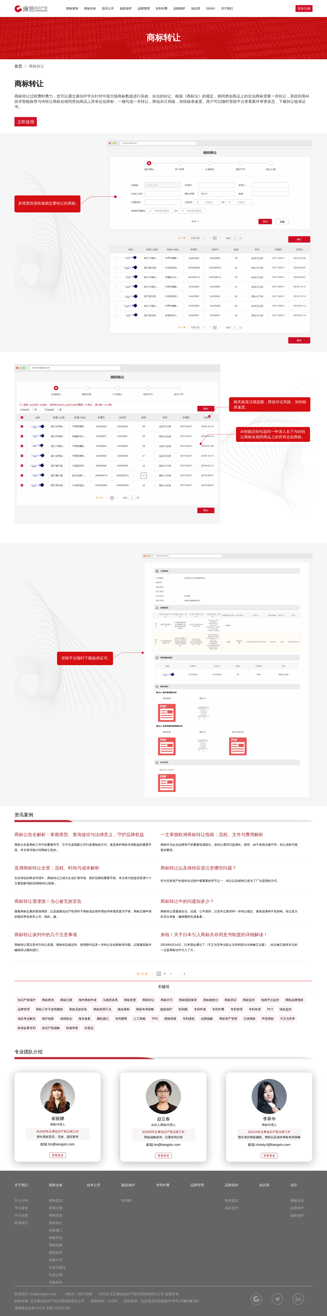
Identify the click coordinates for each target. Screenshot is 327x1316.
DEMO (210, 8)
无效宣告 (56, 1282)
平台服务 (21, 1208)
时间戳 (126, 1200)
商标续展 (56, 1245)
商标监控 (56, 1200)
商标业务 (90, 8)
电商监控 (231, 1200)
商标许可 (56, 1260)
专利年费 (161, 8)
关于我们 (227, 8)
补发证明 (56, 1275)
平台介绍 (21, 1200)
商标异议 (56, 1238)
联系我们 (21, 1223)
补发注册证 (57, 1267)
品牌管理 (144, 8)
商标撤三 (56, 1230)
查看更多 (58, 1155)
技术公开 (108, 8)
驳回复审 (56, 1252)
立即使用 (25, 122)
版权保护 (126, 8)
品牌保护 (179, 8)
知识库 (195, 8)
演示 (293, 1185)
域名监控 (231, 1208)
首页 (21, 66)
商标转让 (56, 1223)
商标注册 (56, 1208)
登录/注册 (304, 8)
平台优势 (21, 1215)
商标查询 (72, 8)
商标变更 (56, 1215)
